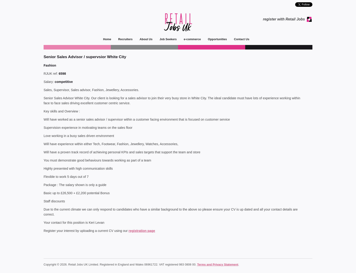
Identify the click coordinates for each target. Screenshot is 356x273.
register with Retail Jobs (284, 19)
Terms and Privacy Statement (217, 264)
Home (107, 39)
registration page (142, 231)
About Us (144, 39)
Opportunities (216, 39)
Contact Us (239, 39)
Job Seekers (166, 39)
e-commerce (190, 39)
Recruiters (124, 39)
